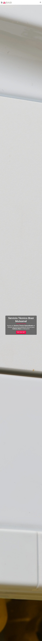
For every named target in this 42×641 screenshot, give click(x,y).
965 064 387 (21, 333)
